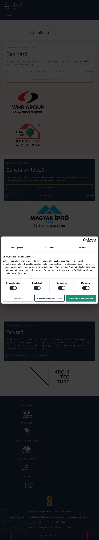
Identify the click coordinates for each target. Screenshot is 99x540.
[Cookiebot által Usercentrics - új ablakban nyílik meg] (85, 240)
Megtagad (18, 298)
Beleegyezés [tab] (17, 248)
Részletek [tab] (49, 248)
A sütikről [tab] (81, 248)
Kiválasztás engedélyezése (49, 298)
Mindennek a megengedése (80, 298)
